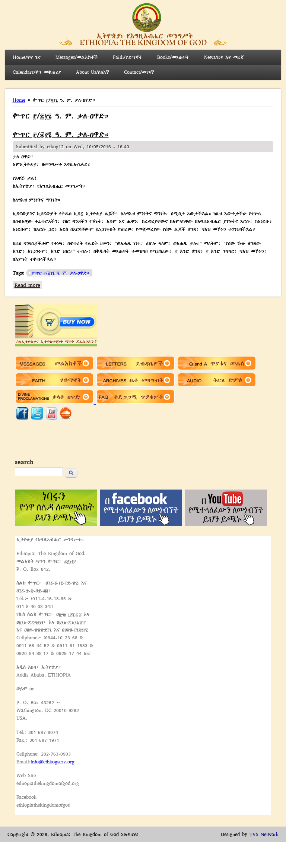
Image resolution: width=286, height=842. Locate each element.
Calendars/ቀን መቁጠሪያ (37, 72)
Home (19, 100)
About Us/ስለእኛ (92, 72)
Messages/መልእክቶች (76, 57)
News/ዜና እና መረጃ (224, 57)
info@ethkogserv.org (52, 761)
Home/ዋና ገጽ (27, 57)
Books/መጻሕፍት (173, 57)
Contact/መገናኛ (139, 72)
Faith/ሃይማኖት (127, 57)
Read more (28, 284)
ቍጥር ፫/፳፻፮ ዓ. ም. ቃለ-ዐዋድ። (61, 134)
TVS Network (264, 834)
